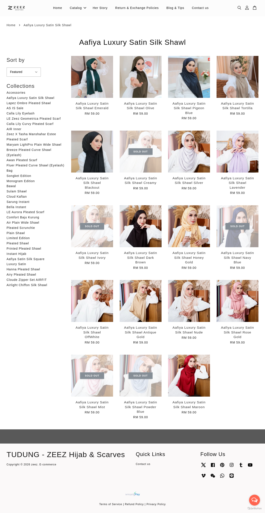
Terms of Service (110, 504)
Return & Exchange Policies (137, 8)
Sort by (16, 60)
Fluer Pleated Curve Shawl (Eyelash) (35, 165)
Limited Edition (18, 238)
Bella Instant (16, 207)
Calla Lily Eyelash (21, 113)
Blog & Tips (175, 8)
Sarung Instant (18, 202)
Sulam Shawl (17, 191)
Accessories (16, 92)
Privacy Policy (156, 504)
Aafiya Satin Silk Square (26, 259)
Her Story (100, 8)
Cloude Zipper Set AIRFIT (27, 280)
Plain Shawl (16, 233)
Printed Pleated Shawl (24, 248)
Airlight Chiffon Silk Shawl (27, 285)
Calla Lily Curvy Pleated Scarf (30, 124)
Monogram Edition (21, 181)
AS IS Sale (15, 108)
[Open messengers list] (254, 500)
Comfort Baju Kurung (23, 217)
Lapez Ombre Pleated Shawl (29, 103)
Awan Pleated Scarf (22, 160)
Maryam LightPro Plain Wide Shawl (34, 144)
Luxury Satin (16, 264)
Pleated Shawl (18, 243)
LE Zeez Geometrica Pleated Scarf (34, 118)
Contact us (200, 8)
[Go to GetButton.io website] (255, 508)
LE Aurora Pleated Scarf (25, 212)
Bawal (11, 186)
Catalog (78, 8)
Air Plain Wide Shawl (23, 222)
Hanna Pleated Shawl (23, 269)
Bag (10, 170)
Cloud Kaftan (17, 196)
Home (57, 8)
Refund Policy (134, 504)
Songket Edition (19, 176)
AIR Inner (14, 129)
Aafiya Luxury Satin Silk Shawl (30, 98)
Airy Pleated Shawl (21, 274)
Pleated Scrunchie (21, 228)
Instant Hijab (16, 254)
